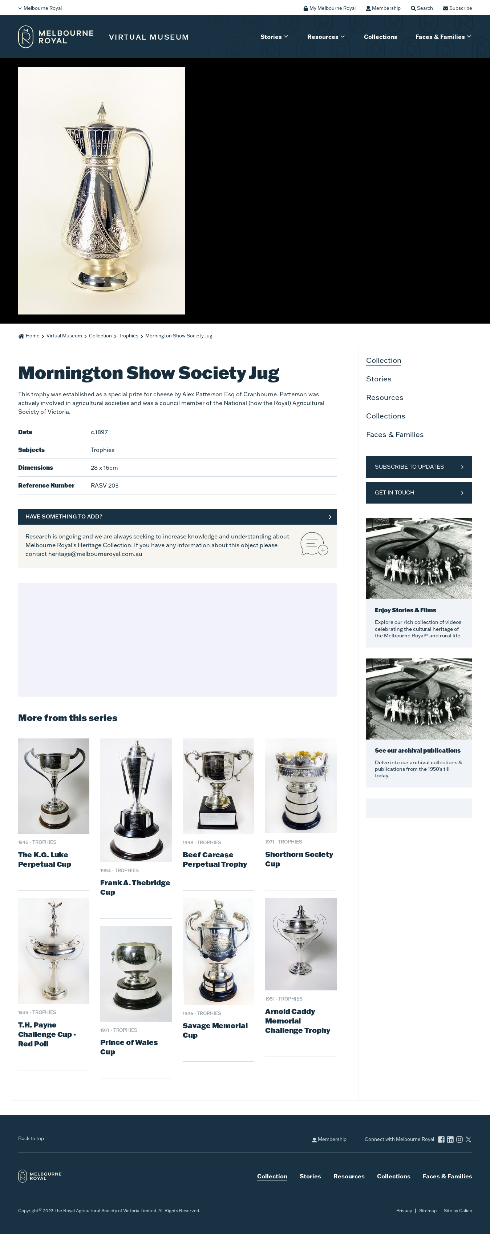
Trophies (128, 335)
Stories (271, 36)
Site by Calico (458, 1210)
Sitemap (428, 1210)
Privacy (404, 1210)
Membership (329, 1139)
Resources (323, 36)
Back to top (31, 1138)
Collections (380, 36)
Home (33, 335)
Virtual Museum (64, 335)
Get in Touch (394, 492)
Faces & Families (440, 36)
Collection (100, 335)
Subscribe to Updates (409, 466)
